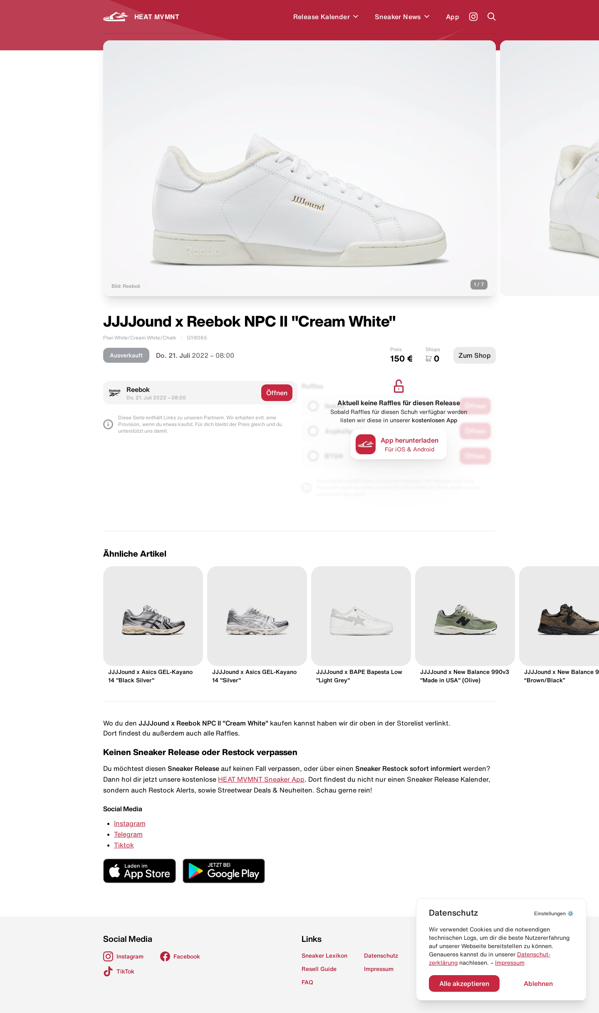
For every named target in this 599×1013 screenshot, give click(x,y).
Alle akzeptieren (464, 983)
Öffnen (276, 392)
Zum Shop (474, 355)
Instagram (130, 823)
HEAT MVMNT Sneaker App (261, 779)
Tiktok (124, 845)
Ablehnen (538, 983)
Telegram (128, 834)
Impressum (510, 963)
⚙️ (554, 913)
